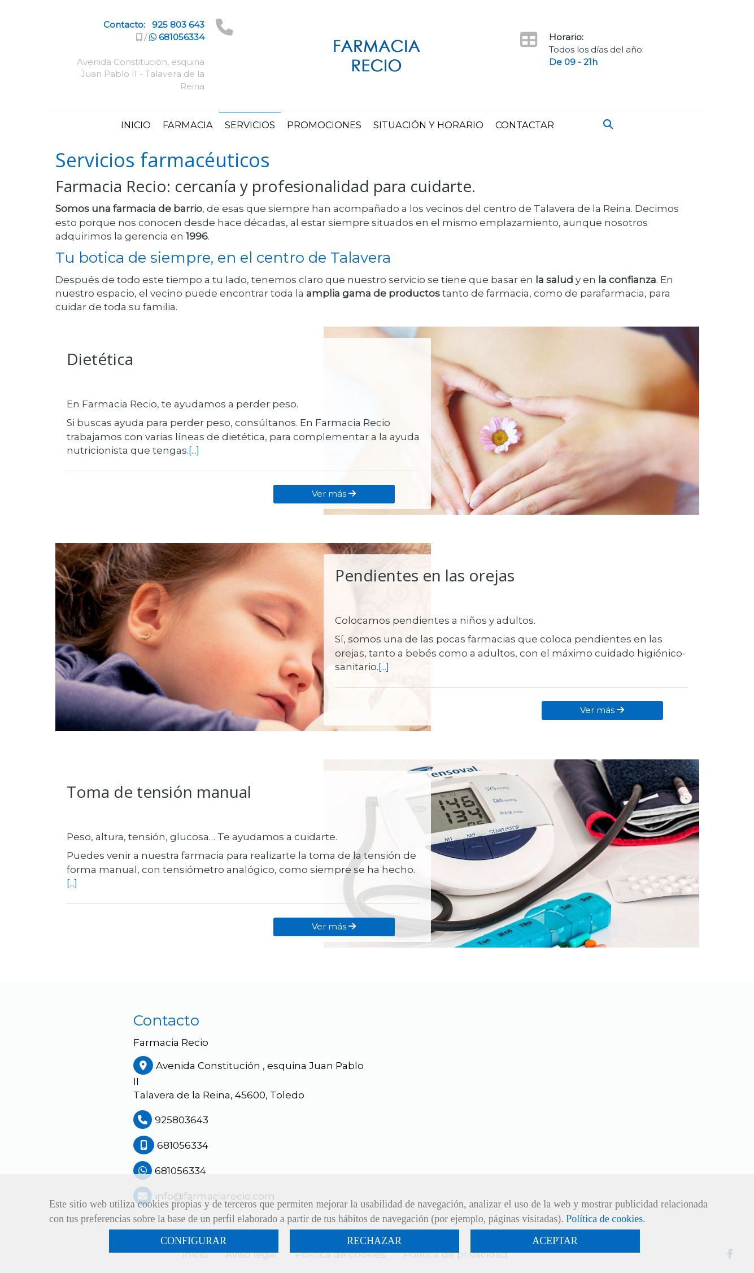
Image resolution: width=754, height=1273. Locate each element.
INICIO (136, 125)
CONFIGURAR (193, 1240)
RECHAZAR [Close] (374, 1240)
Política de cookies (604, 1218)
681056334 (176, 37)
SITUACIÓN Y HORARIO (428, 125)
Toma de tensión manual (159, 791)
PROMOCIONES (324, 125)
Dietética (100, 359)
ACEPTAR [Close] (555, 1240)
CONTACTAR (524, 125)
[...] (194, 450)
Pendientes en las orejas (425, 575)
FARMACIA (188, 125)
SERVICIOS (250, 125)
